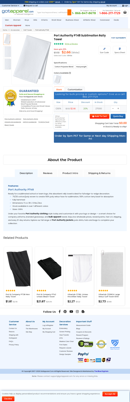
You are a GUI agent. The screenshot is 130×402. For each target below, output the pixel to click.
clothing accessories (30, 122)
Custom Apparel (14, 25)
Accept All (110, 394)
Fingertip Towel (43, 122)
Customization (75, 89)
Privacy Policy (14, 345)
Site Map (29, 332)
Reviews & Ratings (82, 338)
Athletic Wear (90, 20)
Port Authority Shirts (30, 119)
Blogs (78, 329)
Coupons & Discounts (83, 332)
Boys (28, 20)
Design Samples (65, 354)
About (28, 325)
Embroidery (63, 328)
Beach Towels (9, 125)
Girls (36, 20)
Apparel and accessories (13, 122)
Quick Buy (118, 116)
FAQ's (11, 341)
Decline (8, 399)
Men (8, 20)
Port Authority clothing (13, 119)
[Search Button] (69, 12)
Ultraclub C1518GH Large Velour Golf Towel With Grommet (109, 296)
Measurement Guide (83, 325)
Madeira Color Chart (66, 341)
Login (125, 5)
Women (17, 20)
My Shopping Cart (49, 332)
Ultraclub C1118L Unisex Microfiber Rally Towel (78, 295)
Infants (45, 20)
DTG (61, 338)
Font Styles (63, 345)
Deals (116, 20)
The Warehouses (32, 329)
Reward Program (82, 335)
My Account (112, 5)
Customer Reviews (66, 351)
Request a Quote (65, 348)
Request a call (31, 5)
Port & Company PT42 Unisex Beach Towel (46, 295)
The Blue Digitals (101, 371)
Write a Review (71, 44)
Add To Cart (99, 116)
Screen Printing (64, 332)
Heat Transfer (64, 335)
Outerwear (106, 20)
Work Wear (57, 20)
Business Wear (73, 20)
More (28, 25)
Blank (59, 89)
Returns (12, 332)
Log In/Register (48, 325)
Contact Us (13, 328)
